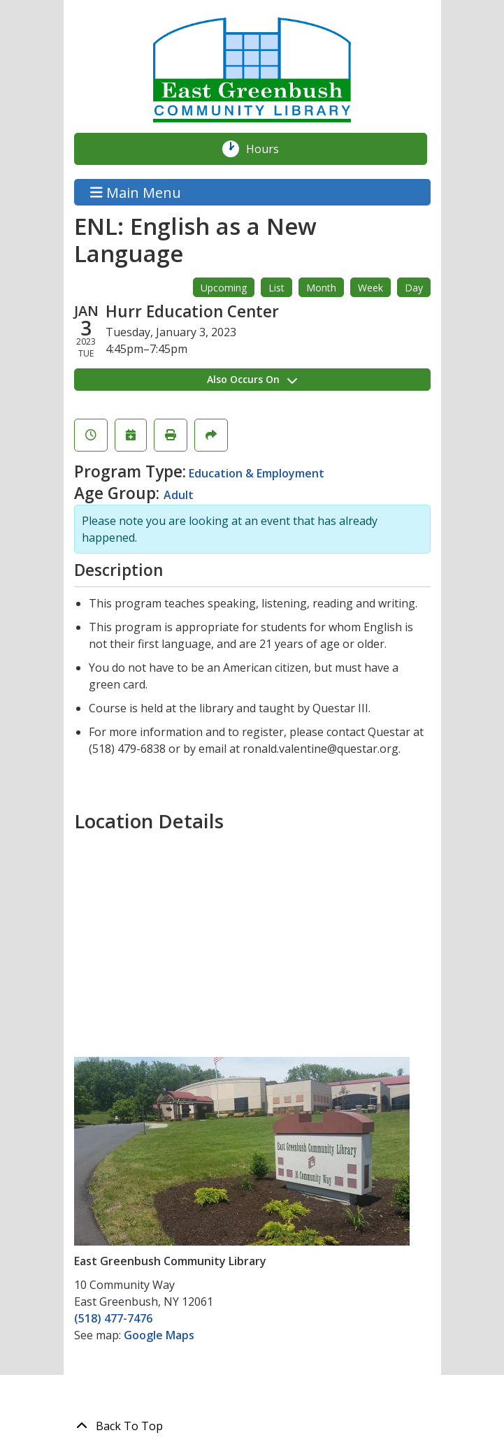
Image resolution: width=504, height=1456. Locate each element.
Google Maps (159, 1335)
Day (414, 287)
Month (321, 287)
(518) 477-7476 (113, 1318)
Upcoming (224, 287)
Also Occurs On (252, 379)
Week (370, 287)
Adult (179, 495)
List (276, 287)
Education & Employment (256, 473)
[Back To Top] (252, 1426)
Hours (269, 148)
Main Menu (135, 191)
